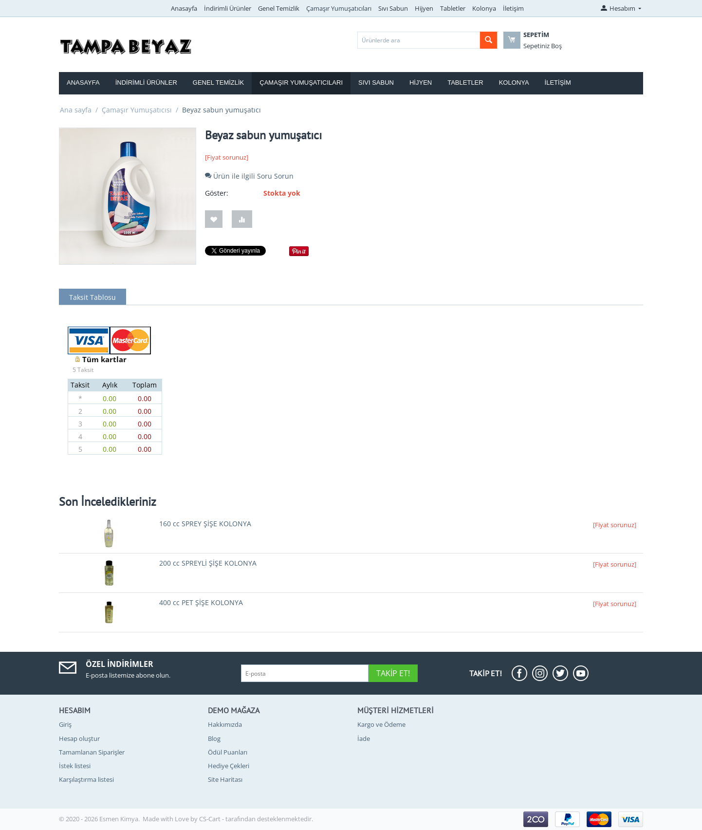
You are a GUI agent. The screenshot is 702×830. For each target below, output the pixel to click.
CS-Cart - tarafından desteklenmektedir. (256, 818)
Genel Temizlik (278, 8)
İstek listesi (75, 765)
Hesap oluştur (79, 738)
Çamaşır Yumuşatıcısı (137, 109)
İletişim (513, 8)
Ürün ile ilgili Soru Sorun (249, 176)
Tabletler (452, 8)
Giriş (65, 724)
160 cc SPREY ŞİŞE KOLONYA (205, 523)
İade (363, 738)
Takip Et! (393, 673)
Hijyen (424, 8)
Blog (214, 738)
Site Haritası (225, 779)
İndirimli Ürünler (227, 8)
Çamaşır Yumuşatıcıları (338, 8)
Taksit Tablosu (92, 297)
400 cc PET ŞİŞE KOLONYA (201, 602)
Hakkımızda (225, 724)
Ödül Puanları (227, 752)
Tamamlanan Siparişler (92, 752)
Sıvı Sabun (393, 8)
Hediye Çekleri (228, 765)
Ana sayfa (76, 109)
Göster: (216, 193)
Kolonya (484, 8)
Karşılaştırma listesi (86, 779)
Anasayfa (184, 8)
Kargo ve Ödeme (381, 724)
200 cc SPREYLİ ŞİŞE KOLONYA (208, 563)
